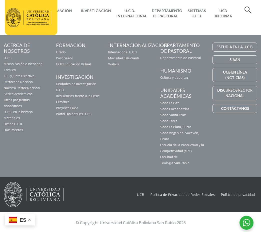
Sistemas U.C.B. (197, 13)
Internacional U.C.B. (123, 52)
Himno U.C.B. (13, 124)
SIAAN (235, 60)
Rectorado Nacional (19, 82)
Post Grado (64, 58)
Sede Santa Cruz (173, 115)
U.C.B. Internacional (131, 13)
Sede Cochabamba (174, 109)
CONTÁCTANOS (235, 108)
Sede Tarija (169, 121)
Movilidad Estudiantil (124, 58)
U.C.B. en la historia (18, 112)
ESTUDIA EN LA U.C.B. (234, 47)
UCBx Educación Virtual (73, 64)
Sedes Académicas (18, 94)
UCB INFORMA (223, 13)
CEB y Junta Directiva (19, 76)
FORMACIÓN (60, 11)
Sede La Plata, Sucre (175, 127)
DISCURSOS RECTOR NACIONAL (234, 93)
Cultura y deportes (174, 77)
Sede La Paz (169, 103)
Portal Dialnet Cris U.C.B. (74, 114)
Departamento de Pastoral (167, 13)
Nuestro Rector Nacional (22, 88)
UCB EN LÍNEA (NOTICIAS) (235, 75)
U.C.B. (8, 58)
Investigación (96, 11)
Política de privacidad (238, 194)
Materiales (12, 118)
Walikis (113, 64)
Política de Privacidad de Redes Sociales (182, 194)
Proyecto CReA (67, 108)
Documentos (13, 130)
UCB (140, 194)
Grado (61, 52)
